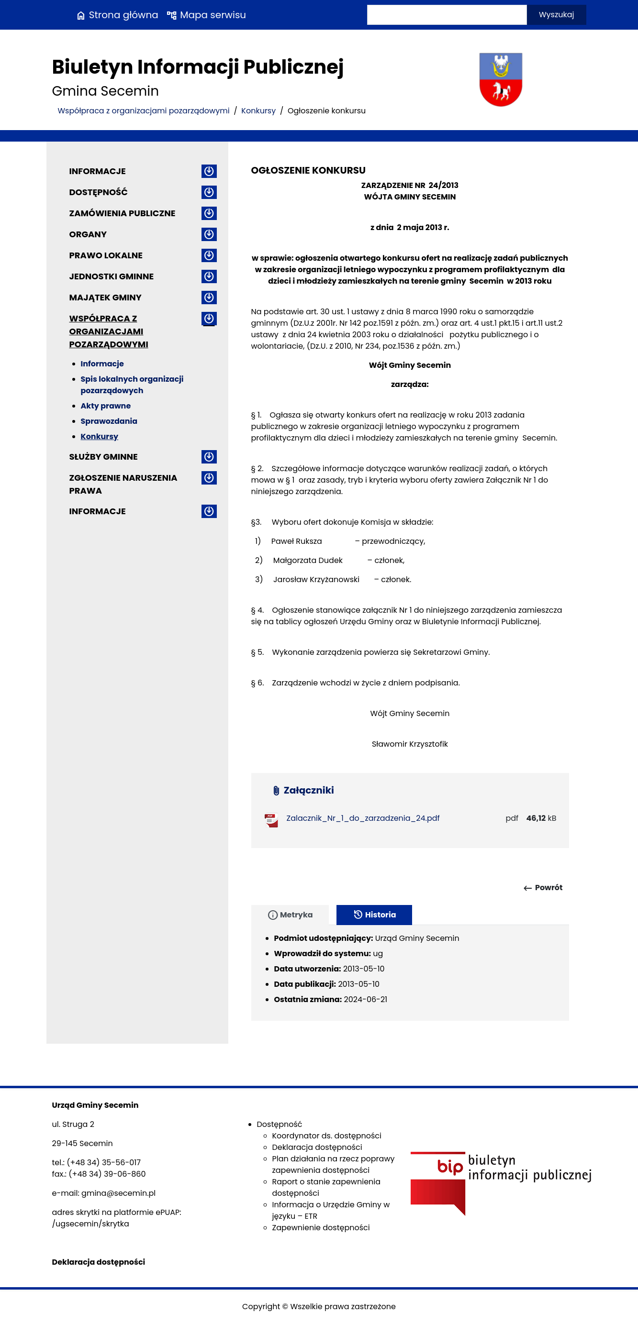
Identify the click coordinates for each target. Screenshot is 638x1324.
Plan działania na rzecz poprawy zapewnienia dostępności (333, 1164)
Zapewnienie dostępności (321, 1227)
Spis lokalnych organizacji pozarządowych (132, 385)
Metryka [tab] (290, 915)
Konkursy (258, 110)
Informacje (97, 171)
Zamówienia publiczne (122, 213)
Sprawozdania (109, 421)
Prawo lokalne (106, 255)
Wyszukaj (556, 14)
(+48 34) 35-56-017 (104, 1162)
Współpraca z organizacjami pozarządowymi (144, 110)
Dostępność (98, 192)
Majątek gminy (105, 297)
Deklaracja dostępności (317, 1147)
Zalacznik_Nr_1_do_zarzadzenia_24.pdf (363, 818)
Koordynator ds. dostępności (326, 1135)
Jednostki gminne (111, 276)
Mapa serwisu (206, 15)
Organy (88, 234)
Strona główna (116, 15)
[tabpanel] (410, 973)
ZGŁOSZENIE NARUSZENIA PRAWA (123, 484)
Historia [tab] (374, 915)
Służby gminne (103, 457)
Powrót (542, 888)
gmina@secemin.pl (118, 1193)
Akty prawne (106, 405)
